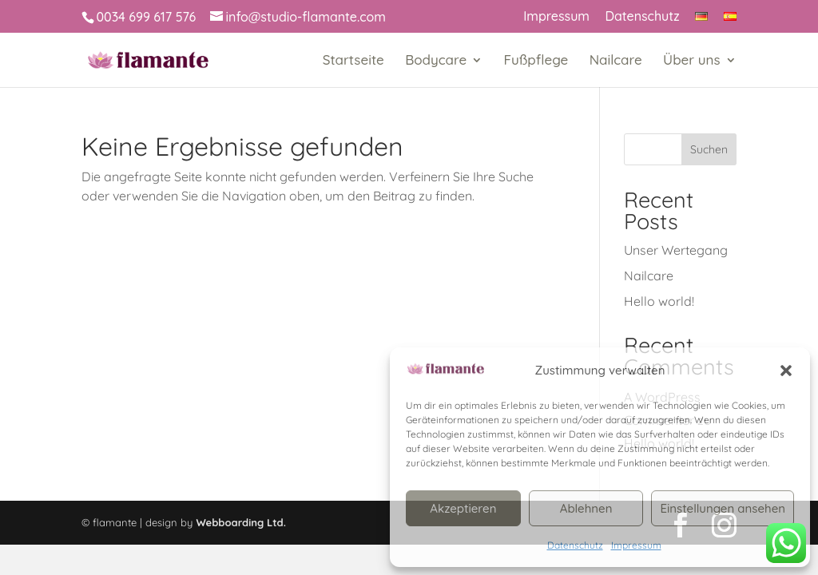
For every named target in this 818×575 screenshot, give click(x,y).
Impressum (636, 545)
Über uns (692, 61)
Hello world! (659, 301)
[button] (786, 371)
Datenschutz (575, 545)
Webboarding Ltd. (241, 522)
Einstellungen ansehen (722, 508)
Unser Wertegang (676, 250)
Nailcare (616, 61)
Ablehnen (586, 508)
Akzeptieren (463, 508)
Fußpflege (536, 61)
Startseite (353, 61)
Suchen (709, 149)
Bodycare (436, 61)
